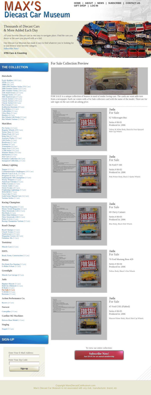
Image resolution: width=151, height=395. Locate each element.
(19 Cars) (11, 95)
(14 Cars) (15, 196)
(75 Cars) (13, 173)
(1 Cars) (11, 230)
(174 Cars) (10, 148)
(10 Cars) (12, 176)
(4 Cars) (8, 303)
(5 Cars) (9, 111)
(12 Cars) (9, 128)
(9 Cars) (12, 97)
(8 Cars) (9, 105)
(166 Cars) (14, 91)
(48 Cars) (12, 236)
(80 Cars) (13, 159)
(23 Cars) (8, 82)
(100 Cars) (11, 80)
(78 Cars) (11, 152)
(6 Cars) (8, 115)
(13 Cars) (10, 109)
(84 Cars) (11, 103)
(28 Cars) (10, 134)
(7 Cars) (9, 192)
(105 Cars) (17, 171)
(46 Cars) (8, 84)
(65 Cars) (10, 132)
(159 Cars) (12, 99)
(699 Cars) (12, 130)
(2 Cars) (9, 142)
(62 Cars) (9, 136)
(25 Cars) (12, 93)
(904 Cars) (16, 87)
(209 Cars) (12, 101)
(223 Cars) (14, 89)
